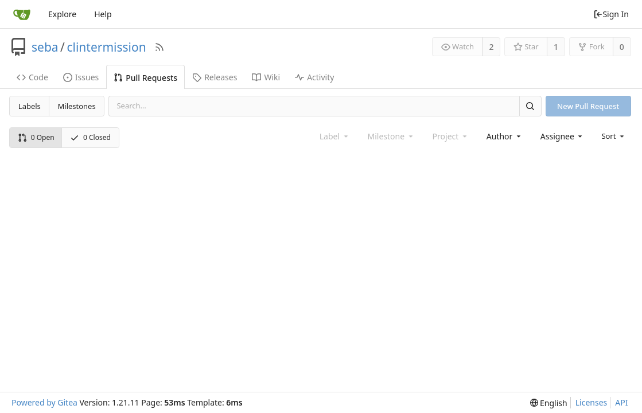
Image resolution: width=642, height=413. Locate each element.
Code (32, 77)
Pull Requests (145, 77)
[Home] (22, 14)
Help (103, 14)
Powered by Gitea (44, 402)
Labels (29, 106)
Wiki (266, 77)
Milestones (77, 106)
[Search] (530, 106)
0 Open (36, 137)
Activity (314, 77)
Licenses (591, 402)
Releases (214, 77)
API (621, 402)
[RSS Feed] (159, 47)
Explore (62, 14)
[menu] (613, 136)
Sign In (611, 14)
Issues (81, 77)
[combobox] (504, 136)
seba (45, 47)
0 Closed (90, 137)
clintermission (106, 47)
